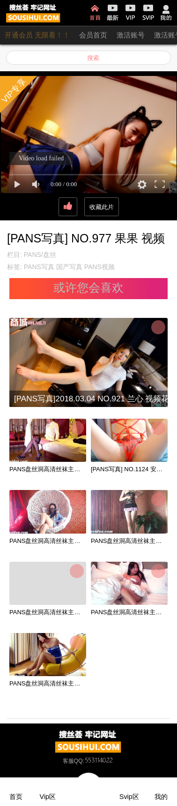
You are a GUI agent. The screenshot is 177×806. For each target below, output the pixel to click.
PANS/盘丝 (40, 254)
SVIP (148, 13)
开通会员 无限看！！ (37, 35)
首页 (95, 13)
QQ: (94, 761)
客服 (68, 761)
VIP (130, 13)
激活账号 (131, 35)
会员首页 (93, 35)
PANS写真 (39, 267)
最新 (112, 13)
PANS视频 (99, 267)
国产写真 (69, 267)
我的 (166, 13)
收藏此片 (101, 207)
